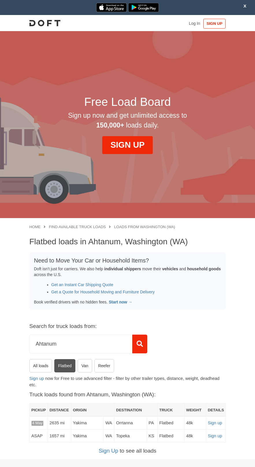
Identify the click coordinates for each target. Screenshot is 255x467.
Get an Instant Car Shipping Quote (82, 284)
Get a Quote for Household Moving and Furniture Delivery (103, 292)
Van (84, 365)
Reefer (104, 365)
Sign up (36, 378)
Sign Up (108, 451)
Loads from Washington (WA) (144, 227)
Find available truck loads (77, 227)
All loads (41, 365)
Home (35, 227)
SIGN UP (214, 23)
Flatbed (65, 365)
